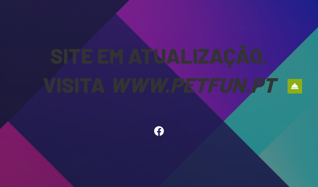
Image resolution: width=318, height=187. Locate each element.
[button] (295, 86)
